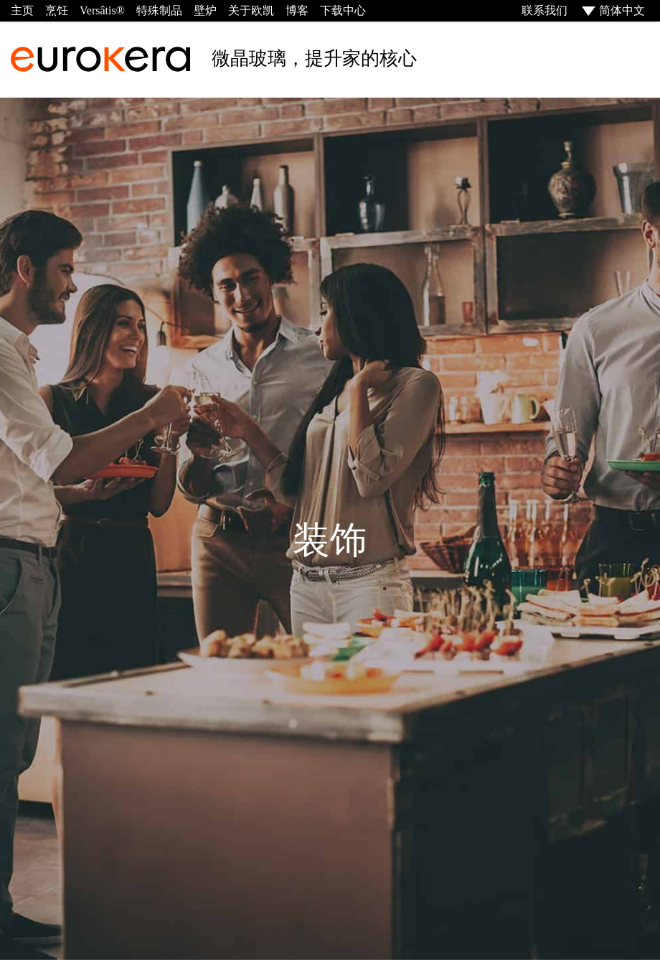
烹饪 (56, 10)
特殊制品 (159, 10)
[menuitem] (612, 11)
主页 (22, 10)
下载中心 (343, 10)
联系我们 (543, 10)
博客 (297, 10)
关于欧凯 (251, 10)
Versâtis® (102, 10)
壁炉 (205, 10)
